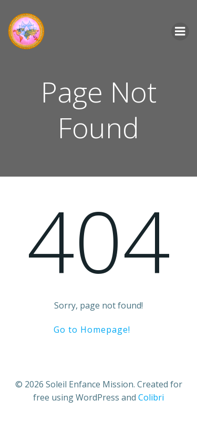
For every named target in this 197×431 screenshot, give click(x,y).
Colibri (151, 397)
